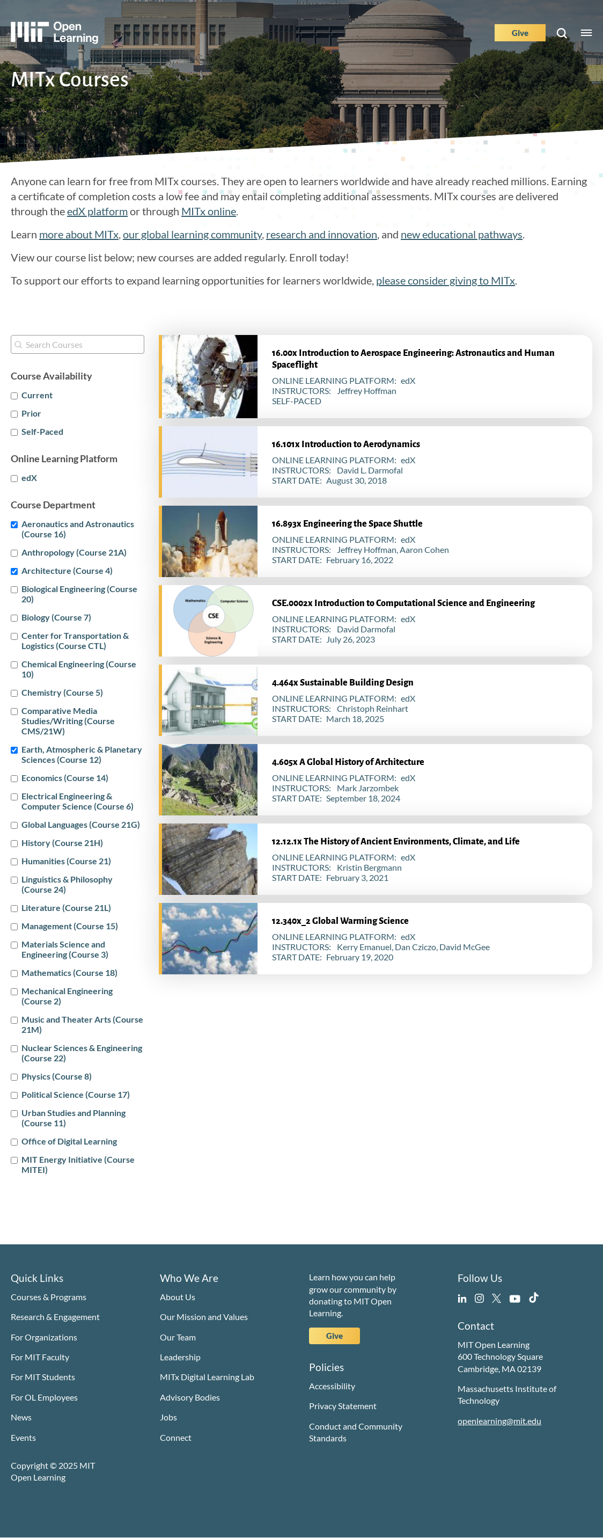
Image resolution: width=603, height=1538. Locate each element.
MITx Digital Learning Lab (207, 1377)
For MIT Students (43, 1377)
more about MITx (79, 234)
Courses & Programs (48, 1297)
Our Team (178, 1337)
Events (23, 1437)
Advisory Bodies (190, 1397)
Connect (176, 1437)
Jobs (168, 1417)
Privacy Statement (343, 1406)
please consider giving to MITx (445, 280)
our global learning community (192, 234)
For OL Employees (44, 1397)
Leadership (180, 1357)
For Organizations (44, 1337)
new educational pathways (462, 234)
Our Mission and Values (204, 1316)
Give (520, 33)
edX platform (97, 211)
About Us (177, 1297)
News (21, 1417)
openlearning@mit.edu (499, 1421)
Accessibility (332, 1386)
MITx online (208, 211)
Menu (586, 32)
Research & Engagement (55, 1316)
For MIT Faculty (40, 1357)
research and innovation (321, 234)
